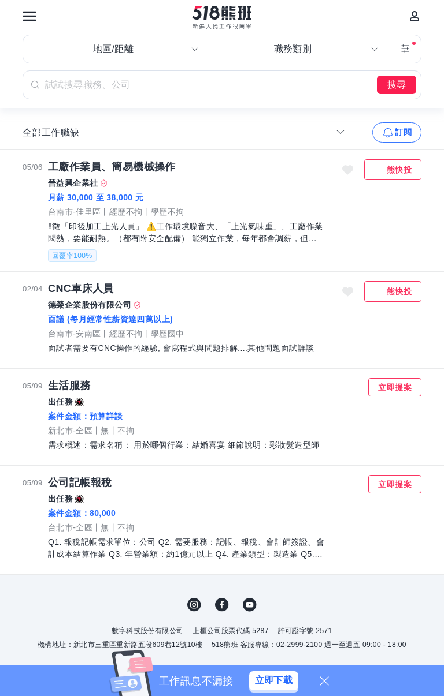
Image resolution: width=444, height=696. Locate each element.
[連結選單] (29, 16)
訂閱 (403, 132)
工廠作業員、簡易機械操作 (112, 167)
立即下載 (274, 680)
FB (222, 605)
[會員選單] (414, 16)
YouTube (250, 605)
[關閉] (324, 681)
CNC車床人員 (81, 288)
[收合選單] (340, 131)
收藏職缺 (348, 170)
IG (194, 605)
